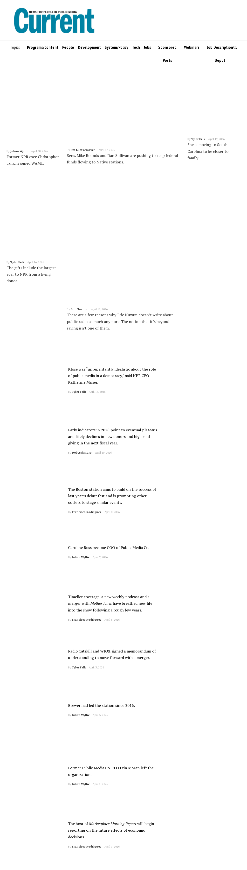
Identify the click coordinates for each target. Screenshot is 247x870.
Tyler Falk (17, 239)
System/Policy (116, 47)
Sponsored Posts (167, 49)
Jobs (147, 47)
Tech (136, 47)
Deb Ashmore (81, 384)
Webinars (191, 47)
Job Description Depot (220, 49)
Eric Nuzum (79, 213)
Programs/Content (42, 47)
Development (89, 47)
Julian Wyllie (19, 151)
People (68, 47)
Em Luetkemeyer (83, 150)
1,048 (73, 858)
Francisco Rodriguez (87, 443)
